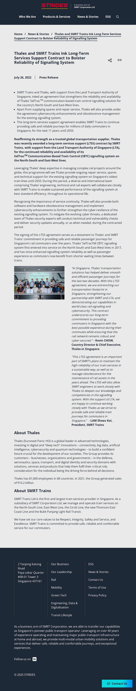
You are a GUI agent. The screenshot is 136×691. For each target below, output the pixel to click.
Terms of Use (97, 587)
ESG (91, 564)
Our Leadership (61, 572)
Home (18, 34)
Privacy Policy (97, 595)
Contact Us (95, 580)
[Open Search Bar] (117, 17)
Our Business (60, 564)
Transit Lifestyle (61, 615)
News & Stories (38, 34)
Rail (53, 580)
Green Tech (59, 595)
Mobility (56, 587)
